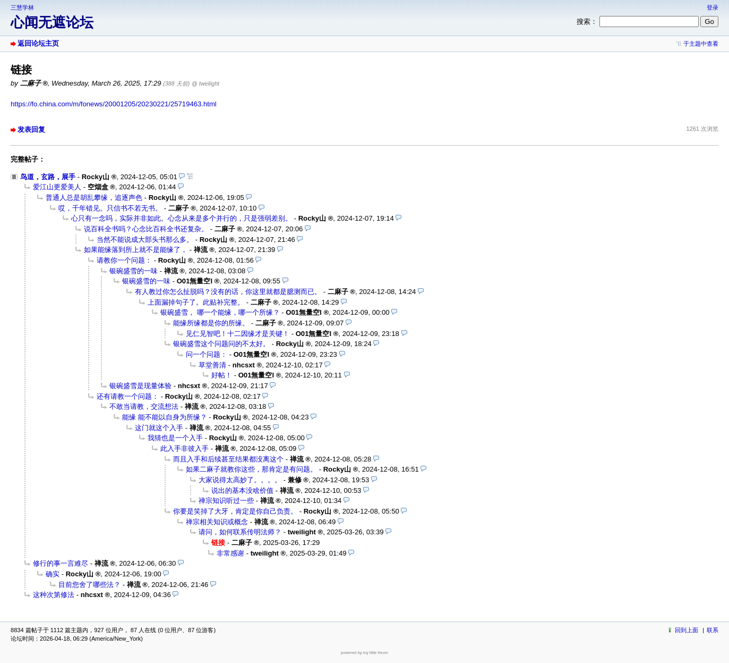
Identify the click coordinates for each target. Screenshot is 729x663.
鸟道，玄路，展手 (47, 177)
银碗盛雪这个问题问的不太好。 (221, 344)
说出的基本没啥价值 (242, 490)
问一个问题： (206, 354)
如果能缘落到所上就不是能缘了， (135, 250)
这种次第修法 (53, 595)
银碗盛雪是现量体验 (140, 386)
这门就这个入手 (159, 428)
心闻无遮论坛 (52, 22)
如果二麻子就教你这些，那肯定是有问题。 (251, 469)
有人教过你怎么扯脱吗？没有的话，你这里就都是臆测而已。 (228, 292)
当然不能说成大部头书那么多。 (145, 240)
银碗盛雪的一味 (133, 271)
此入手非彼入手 (184, 448)
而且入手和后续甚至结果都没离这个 (228, 459)
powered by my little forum (364, 652)
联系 (712, 630)
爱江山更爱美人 (57, 187)
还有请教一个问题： (128, 396)
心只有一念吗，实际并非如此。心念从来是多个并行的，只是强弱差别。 (181, 218)
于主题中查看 (700, 43)
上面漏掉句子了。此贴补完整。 (196, 302)
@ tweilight (205, 83)
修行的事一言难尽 (60, 563)
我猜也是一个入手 (175, 438)
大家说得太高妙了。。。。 (240, 480)
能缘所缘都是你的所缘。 (211, 323)
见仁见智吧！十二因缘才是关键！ (237, 334)
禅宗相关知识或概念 (217, 522)
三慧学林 (22, 7)
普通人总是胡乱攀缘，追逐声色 (94, 198)
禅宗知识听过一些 (226, 501)
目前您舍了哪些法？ (89, 585)
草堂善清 (212, 365)
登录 (712, 7)
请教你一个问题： (124, 260)
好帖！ (221, 375)
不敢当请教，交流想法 (143, 406)
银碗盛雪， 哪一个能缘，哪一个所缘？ (220, 312)
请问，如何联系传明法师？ (240, 532)
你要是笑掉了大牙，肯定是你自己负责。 (235, 511)
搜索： (587, 22)
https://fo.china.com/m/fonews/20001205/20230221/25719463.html (114, 104)
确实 (52, 574)
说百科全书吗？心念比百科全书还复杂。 (146, 229)
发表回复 (31, 129)
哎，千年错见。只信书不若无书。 (110, 208)
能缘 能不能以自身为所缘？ (164, 417)
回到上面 (686, 630)
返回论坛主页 (38, 43)
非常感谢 (230, 553)
